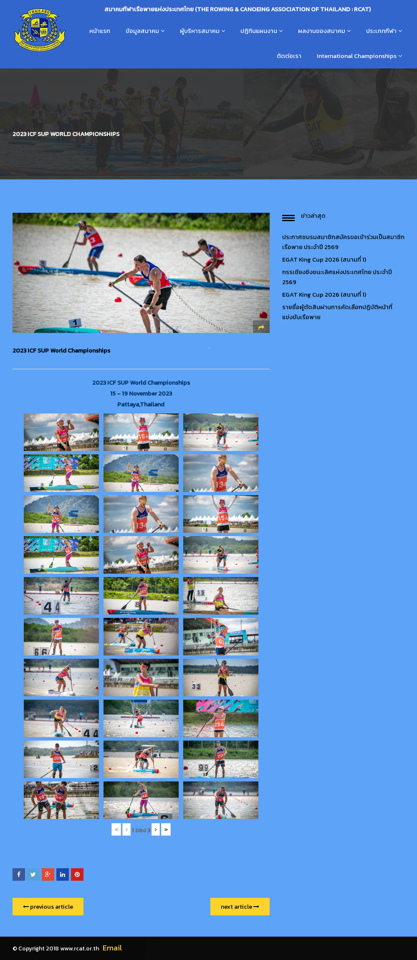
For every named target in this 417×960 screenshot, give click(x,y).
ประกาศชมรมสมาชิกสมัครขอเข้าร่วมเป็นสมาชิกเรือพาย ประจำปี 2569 (343, 242)
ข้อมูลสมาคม (142, 30)
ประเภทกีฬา (381, 30)
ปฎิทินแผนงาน (258, 30)
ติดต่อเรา (289, 55)
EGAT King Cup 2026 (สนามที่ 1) (324, 259)
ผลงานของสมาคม (321, 30)
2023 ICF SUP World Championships (61, 350)
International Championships (357, 55)
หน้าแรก (99, 30)
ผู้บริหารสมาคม (200, 30)
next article (240, 906)
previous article (48, 906)
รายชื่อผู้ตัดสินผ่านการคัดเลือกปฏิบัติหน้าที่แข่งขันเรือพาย (337, 312)
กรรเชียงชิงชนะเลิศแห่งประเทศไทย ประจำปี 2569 (337, 277)
